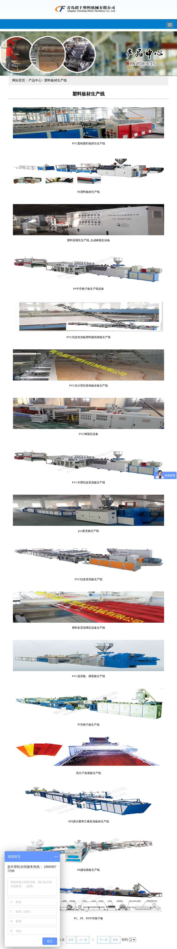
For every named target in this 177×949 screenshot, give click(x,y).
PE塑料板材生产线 (88, 191)
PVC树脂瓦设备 (88, 434)
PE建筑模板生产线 (88, 870)
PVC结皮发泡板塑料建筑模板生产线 (88, 337)
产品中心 (35, 80)
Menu (170, 25)
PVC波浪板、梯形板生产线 (88, 676)
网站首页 (18, 80)
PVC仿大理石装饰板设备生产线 (88, 385)
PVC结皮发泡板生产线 (88, 579)
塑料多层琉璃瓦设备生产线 (88, 627)
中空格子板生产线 (88, 724)
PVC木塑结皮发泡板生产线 (88, 482)
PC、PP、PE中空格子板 (88, 918)
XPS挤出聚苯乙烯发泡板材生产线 (88, 821)
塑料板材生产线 (55, 80)
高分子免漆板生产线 (88, 773)
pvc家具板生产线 (88, 531)
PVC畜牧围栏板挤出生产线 (88, 143)
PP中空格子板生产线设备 (88, 288)
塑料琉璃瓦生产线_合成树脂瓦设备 (88, 240)
